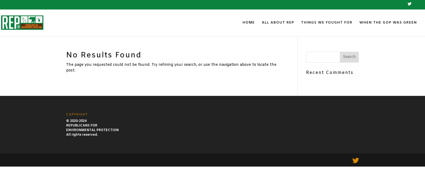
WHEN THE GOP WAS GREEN (388, 23)
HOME (249, 23)
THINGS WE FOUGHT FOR (326, 23)
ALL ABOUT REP (278, 23)
